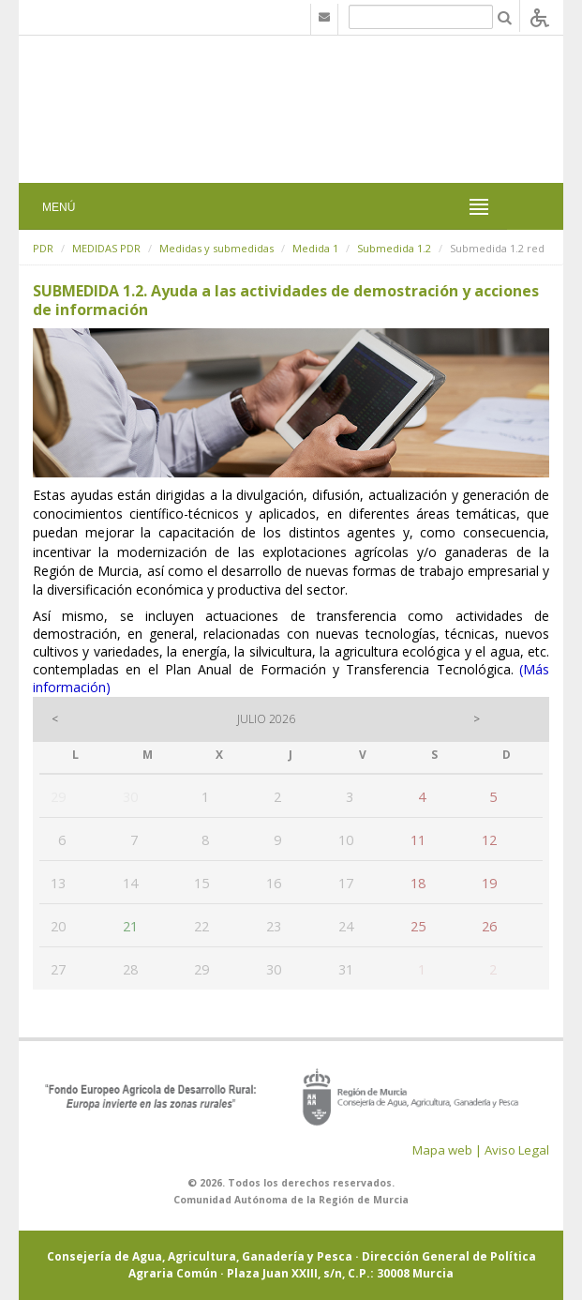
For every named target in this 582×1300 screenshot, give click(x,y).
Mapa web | (447, 1149)
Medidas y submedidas (216, 248)
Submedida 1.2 (394, 248)
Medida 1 (315, 248)
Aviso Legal (517, 1149)
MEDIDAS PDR (106, 248)
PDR (43, 248)
